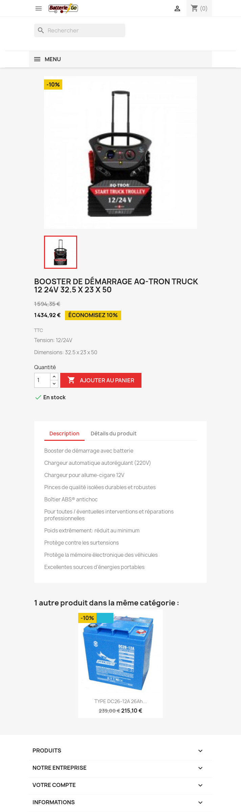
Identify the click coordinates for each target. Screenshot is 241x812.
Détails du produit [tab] (114, 433)
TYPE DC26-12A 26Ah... (120, 701)
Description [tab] (64, 433)
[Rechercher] (79, 30)
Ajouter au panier (100, 380)
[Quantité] (42, 380)
